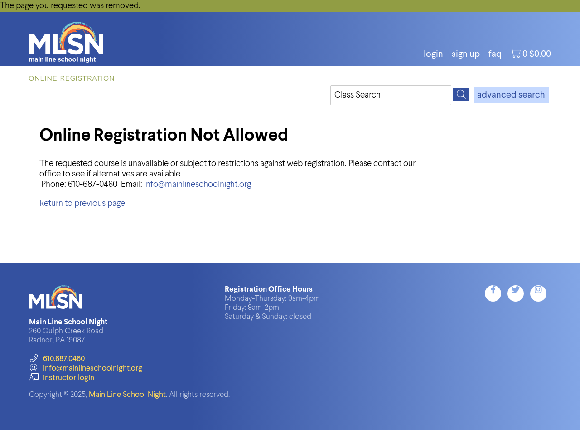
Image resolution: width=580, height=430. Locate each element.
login (433, 54)
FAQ (495, 54)
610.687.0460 (57, 359)
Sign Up (466, 54)
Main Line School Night (127, 395)
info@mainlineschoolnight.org (197, 184)
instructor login (61, 378)
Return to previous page (82, 203)
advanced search (511, 95)
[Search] (461, 94)
